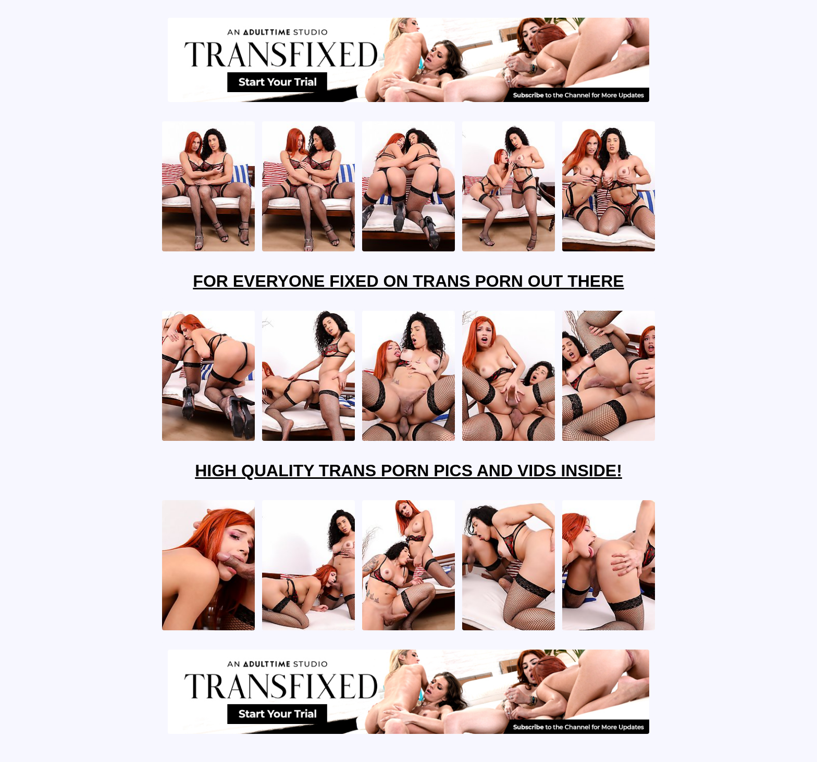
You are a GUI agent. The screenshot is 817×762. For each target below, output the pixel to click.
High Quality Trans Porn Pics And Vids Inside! (408, 470)
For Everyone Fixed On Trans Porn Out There (408, 281)
